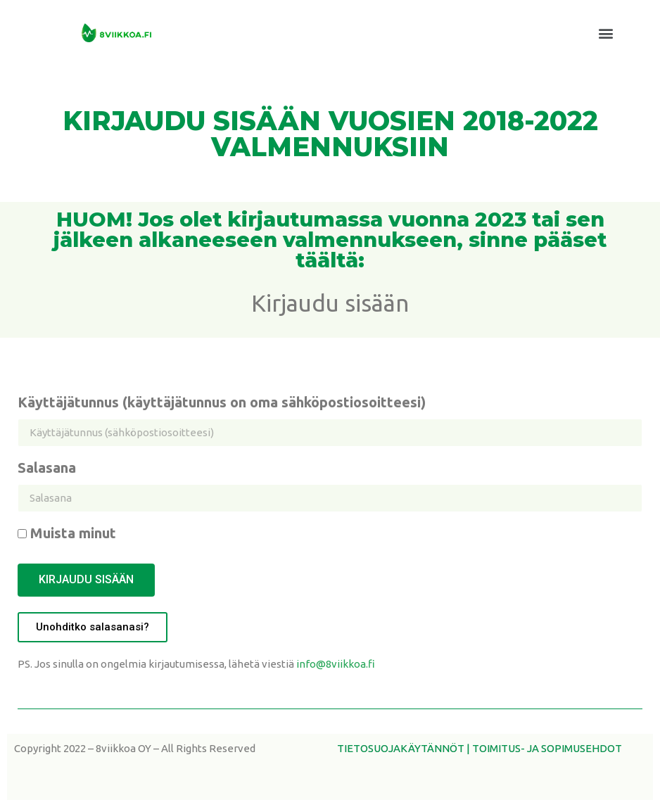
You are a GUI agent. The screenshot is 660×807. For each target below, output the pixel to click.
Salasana (47, 468)
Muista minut (67, 533)
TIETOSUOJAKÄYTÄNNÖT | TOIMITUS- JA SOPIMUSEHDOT (479, 748)
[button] (606, 32)
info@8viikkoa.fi (335, 664)
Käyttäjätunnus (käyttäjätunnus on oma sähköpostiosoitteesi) (222, 402)
